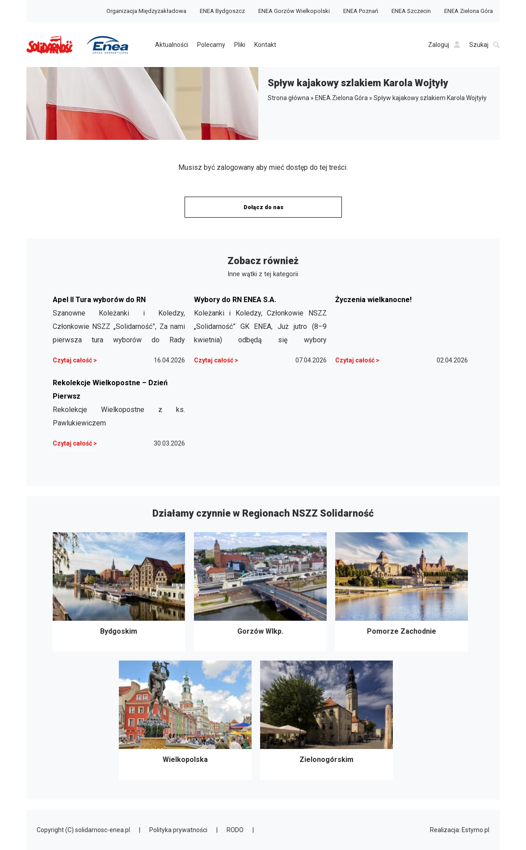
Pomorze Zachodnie (401, 592)
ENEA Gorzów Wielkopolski (294, 11)
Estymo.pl (475, 829)
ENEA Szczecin (411, 11)
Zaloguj (444, 44)
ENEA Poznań (360, 11)
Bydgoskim (119, 592)
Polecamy (211, 44)
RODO (235, 829)
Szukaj (484, 44)
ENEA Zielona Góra (468, 11)
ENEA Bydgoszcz (222, 11)
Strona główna (288, 97)
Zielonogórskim (326, 720)
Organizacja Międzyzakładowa (146, 11)
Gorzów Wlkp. (260, 592)
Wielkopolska (185, 720)
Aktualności (171, 44)
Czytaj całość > (75, 360)
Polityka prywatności (178, 829)
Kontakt (265, 44)
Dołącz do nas (263, 207)
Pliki (239, 44)
